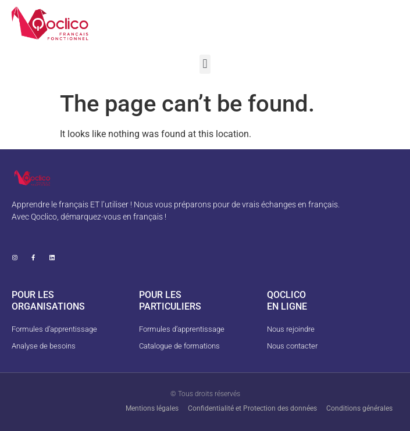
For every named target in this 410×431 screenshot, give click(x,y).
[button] (205, 64)
